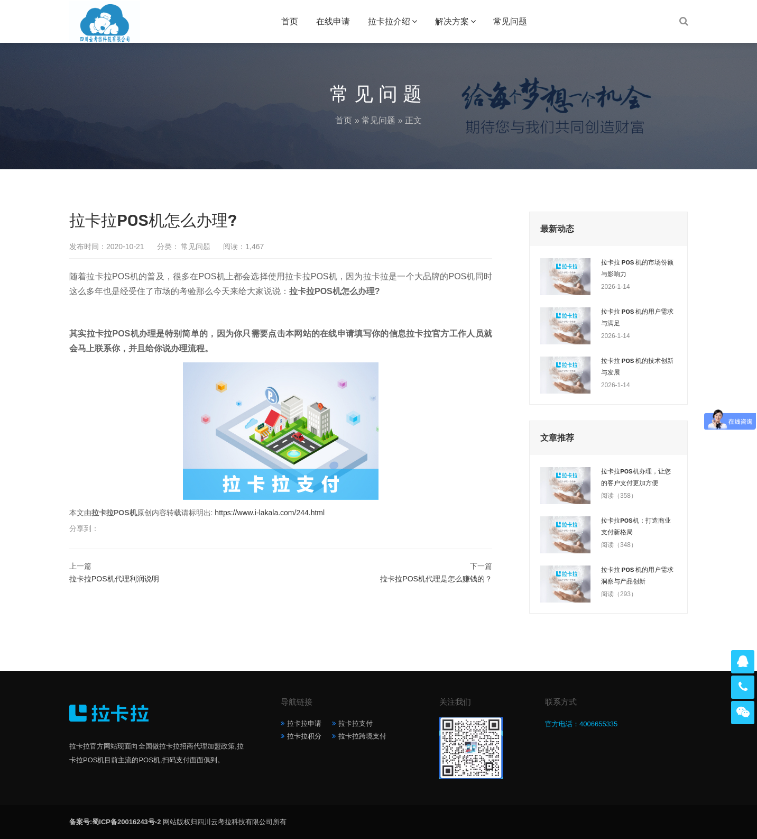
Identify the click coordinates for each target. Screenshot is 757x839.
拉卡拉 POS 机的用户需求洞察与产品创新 (637, 575)
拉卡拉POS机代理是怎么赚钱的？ (436, 578)
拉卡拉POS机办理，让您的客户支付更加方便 (636, 477)
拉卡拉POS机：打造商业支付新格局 (636, 526)
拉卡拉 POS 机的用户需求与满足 (637, 317)
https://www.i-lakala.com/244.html (270, 512)
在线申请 (333, 21)
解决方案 (452, 21)
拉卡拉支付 (355, 723)
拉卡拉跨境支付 (362, 736)
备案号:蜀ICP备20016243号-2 (115, 822)
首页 (289, 21)
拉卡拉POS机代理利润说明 (114, 578)
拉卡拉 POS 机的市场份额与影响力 (637, 268)
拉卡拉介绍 (389, 21)
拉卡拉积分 (304, 736)
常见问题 (510, 21)
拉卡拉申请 (304, 723)
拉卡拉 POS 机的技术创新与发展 (637, 366)
